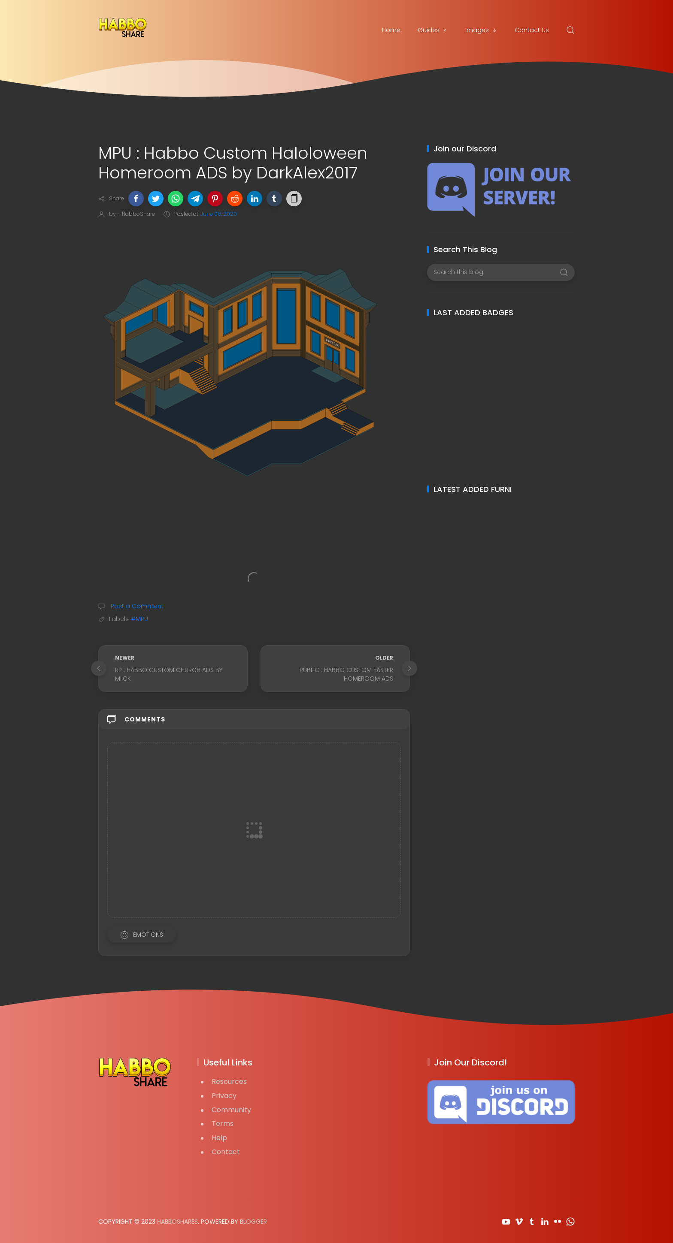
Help (219, 1138)
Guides (433, 30)
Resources (229, 1081)
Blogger (253, 1221)
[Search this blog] (500, 272)
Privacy (224, 1096)
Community (231, 1110)
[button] (136, 198)
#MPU (139, 619)
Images (481, 30)
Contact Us (532, 30)
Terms (222, 1123)
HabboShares (177, 1221)
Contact (226, 1152)
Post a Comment (136, 606)
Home (391, 30)
